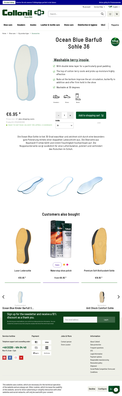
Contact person (66, 342)
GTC (91, 351)
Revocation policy (96, 363)
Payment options (96, 357)
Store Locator (66, 345)
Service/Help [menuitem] (98, 7)
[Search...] (76, 14)
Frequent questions (96, 348)
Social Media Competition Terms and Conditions (102, 370)
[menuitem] (86, 6)
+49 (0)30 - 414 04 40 (14, 347)
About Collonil (95, 342)
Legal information (96, 354)
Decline (92, 388)
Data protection (95, 345)
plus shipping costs (26, 119)
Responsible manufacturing (99, 360)
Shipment (93, 366)
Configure (102, 388)
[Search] (102, 14)
